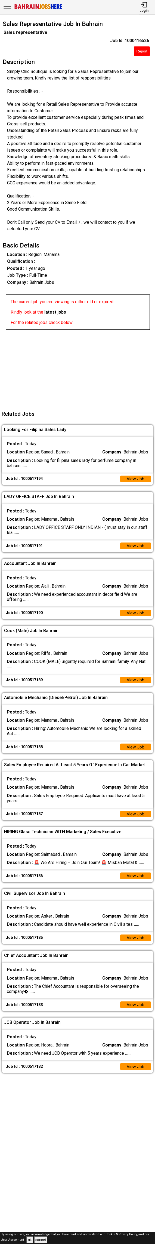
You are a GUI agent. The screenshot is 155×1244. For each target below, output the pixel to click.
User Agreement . (13, 1240)
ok (30, 1240)
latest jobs (55, 312)
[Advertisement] (79, 368)
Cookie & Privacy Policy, (122, 1234)
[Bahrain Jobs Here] (38, 8)
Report (142, 51)
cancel (40, 1240)
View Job (135, 479)
